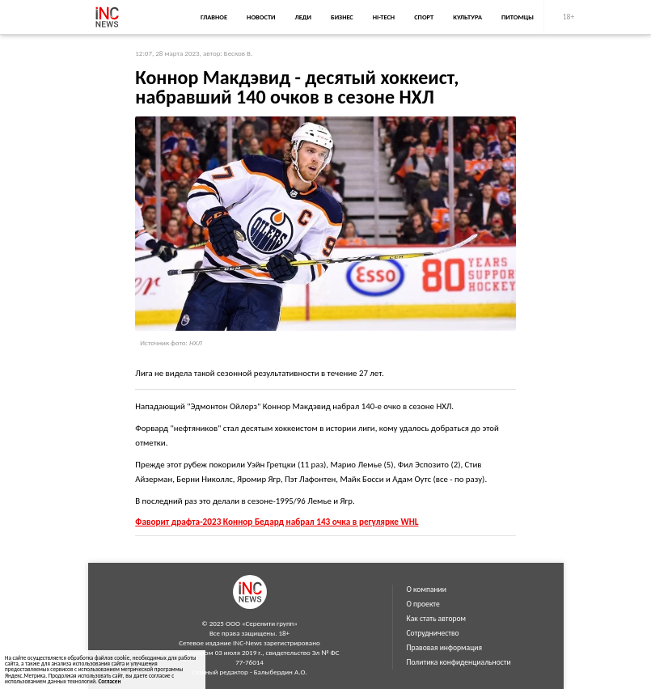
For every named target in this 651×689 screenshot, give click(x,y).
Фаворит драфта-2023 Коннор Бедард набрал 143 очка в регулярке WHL (276, 521)
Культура (467, 17)
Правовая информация (445, 648)
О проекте (423, 604)
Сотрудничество (433, 633)
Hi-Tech (384, 17)
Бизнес (342, 17)
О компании (426, 589)
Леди (303, 17)
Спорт (423, 17)
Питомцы (517, 17)
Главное (214, 17)
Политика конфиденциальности (459, 662)
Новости (261, 17)
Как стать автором (437, 618)
